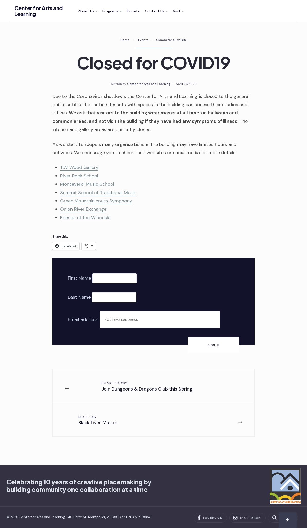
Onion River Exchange (83, 209)
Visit (176, 11)
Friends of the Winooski (85, 217)
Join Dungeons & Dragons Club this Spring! (147, 386)
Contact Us (155, 11)
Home (125, 40)
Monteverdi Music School (87, 184)
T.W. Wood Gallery (79, 167)
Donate (133, 11)
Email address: (84, 319)
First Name (79, 278)
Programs (110, 11)
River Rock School (79, 176)
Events (143, 40)
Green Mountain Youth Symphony (96, 201)
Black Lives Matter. (98, 420)
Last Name (79, 297)
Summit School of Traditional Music (98, 192)
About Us (86, 11)
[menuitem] (88, 11)
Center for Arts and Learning (38, 11)
